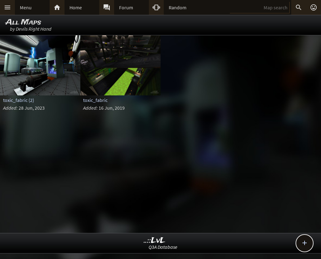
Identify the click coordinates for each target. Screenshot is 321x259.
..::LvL (154, 240)
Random (177, 7)
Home (75, 7)
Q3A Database (163, 247)
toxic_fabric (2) (18, 100)
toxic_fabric (95, 100)
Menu (26, 7)
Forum (126, 7)
